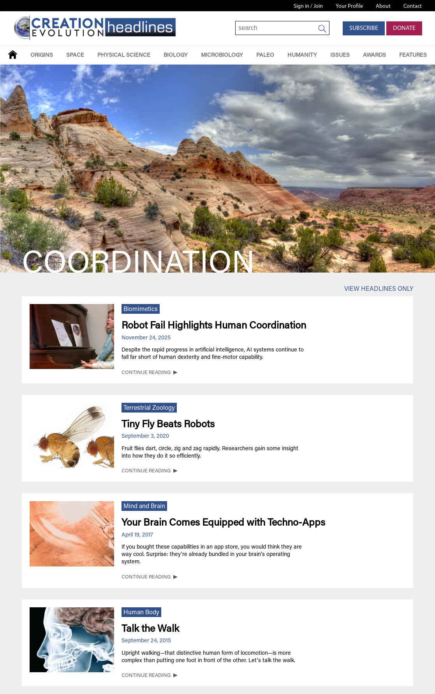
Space (75, 55)
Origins (41, 55)
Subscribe (363, 28)
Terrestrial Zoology (149, 408)
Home (12, 54)
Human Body (141, 613)
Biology (176, 55)
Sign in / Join (308, 6)
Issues (340, 55)
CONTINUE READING (146, 373)
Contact (412, 6)
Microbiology (222, 55)
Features (413, 55)
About (383, 6)
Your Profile (349, 6)
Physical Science (123, 55)
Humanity (302, 55)
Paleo (265, 55)
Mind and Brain (144, 506)
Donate (404, 28)
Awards (374, 55)
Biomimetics (140, 309)
